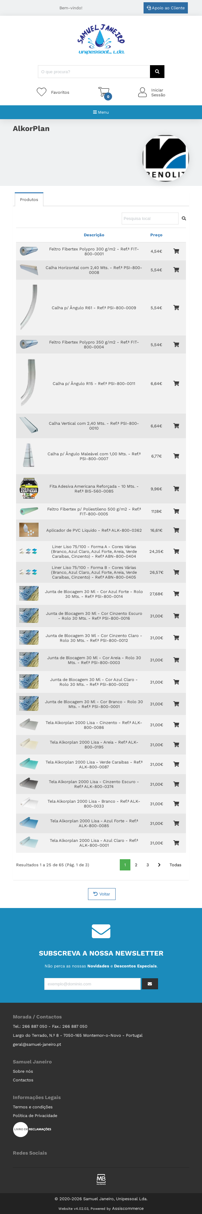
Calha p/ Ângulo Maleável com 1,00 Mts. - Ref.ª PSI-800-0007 (94, 456)
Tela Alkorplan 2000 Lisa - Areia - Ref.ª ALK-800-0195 (94, 744)
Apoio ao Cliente (166, 7)
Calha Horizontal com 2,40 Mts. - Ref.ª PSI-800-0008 (94, 270)
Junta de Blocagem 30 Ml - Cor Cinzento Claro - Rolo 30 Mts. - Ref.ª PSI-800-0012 (94, 638)
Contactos (23, 1080)
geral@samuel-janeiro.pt (37, 1044)
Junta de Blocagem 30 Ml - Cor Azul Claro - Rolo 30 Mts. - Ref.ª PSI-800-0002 (94, 682)
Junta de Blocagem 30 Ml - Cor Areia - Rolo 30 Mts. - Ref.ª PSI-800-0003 (94, 660)
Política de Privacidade (35, 1115)
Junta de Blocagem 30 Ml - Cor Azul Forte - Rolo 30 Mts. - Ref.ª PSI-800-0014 (94, 594)
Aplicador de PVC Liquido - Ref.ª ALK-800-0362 (94, 530)
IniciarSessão (158, 92)
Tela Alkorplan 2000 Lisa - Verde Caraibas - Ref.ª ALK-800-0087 (94, 764)
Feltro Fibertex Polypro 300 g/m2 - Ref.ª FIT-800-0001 (94, 251)
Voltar (101, 894)
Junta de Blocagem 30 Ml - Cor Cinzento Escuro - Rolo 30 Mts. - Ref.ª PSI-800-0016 (94, 616)
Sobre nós (23, 1071)
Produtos (29, 199)
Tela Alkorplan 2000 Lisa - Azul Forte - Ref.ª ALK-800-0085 (94, 823)
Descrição (94, 234)
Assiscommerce (128, 1208)
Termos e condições (33, 1107)
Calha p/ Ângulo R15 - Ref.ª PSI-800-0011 (94, 383)
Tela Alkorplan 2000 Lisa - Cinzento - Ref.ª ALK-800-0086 (94, 725)
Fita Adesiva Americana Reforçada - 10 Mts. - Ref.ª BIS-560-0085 (94, 488)
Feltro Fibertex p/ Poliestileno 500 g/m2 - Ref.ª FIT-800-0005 (94, 511)
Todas (175, 864)
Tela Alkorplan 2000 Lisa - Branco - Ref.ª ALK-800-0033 (94, 803)
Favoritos (60, 92)
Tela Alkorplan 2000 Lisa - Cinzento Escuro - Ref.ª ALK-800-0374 (94, 784)
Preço (156, 234)
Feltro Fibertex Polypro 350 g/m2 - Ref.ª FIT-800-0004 (94, 344)
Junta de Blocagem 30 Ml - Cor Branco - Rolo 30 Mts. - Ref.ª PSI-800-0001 (94, 704)
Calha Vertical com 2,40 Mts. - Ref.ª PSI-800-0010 (94, 426)
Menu (101, 112)
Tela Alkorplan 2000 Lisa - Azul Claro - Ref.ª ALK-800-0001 (94, 843)
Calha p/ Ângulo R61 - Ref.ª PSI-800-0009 (94, 307)
